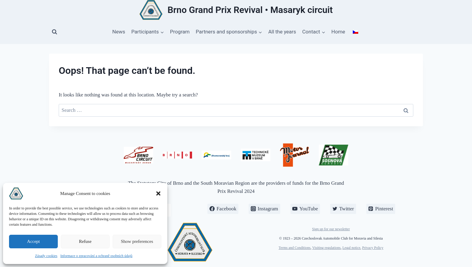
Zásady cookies (46, 256)
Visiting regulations (326, 248)
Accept (33, 241)
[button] (158, 193)
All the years (282, 32)
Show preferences (137, 241)
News (118, 32)
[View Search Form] (54, 32)
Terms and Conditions (295, 248)
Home (338, 32)
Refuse (85, 241)
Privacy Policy (372, 248)
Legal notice (351, 248)
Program (180, 32)
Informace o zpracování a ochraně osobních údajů (96, 256)
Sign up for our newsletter (331, 229)
